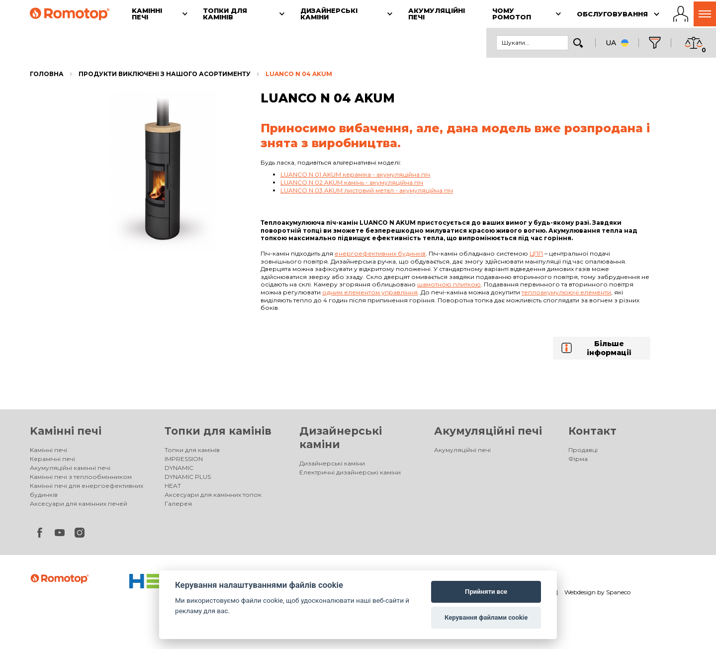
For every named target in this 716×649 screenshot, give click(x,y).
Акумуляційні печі (488, 431)
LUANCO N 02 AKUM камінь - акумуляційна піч (351, 182)
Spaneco (618, 592)
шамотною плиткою (449, 284)
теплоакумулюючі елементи (566, 292)
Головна (47, 74)
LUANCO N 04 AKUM (299, 74)
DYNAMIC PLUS (188, 476)
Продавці (583, 450)
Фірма (578, 459)
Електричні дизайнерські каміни (350, 472)
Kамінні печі (65, 431)
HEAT (173, 485)
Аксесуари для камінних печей (78, 503)
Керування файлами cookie (486, 617)
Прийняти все (486, 591)
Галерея (178, 503)
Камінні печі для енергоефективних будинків (86, 490)
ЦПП (536, 253)
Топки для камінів (218, 431)
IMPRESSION (184, 459)
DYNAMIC (179, 467)
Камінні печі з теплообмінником (81, 476)
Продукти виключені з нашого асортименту (165, 74)
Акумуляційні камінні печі (70, 467)
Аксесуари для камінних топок (213, 494)
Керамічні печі (52, 459)
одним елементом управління (370, 292)
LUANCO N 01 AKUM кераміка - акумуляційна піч (355, 174)
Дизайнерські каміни (332, 463)
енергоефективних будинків (380, 253)
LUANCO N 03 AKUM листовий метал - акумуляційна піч (366, 190)
